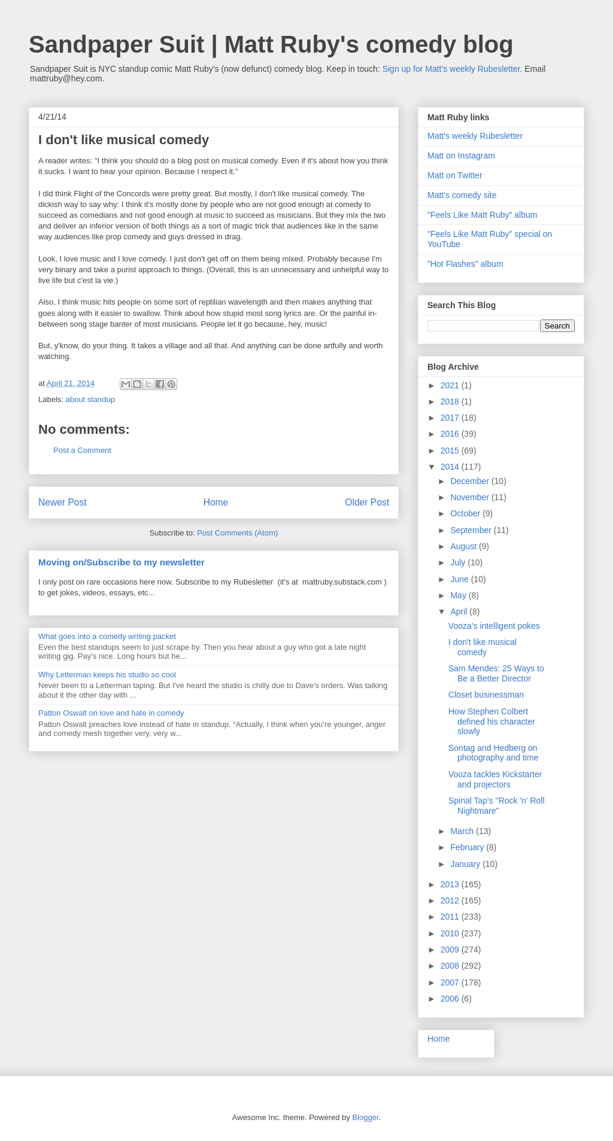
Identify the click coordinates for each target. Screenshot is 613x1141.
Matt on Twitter (454, 175)
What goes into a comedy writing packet (107, 636)
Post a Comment (82, 450)
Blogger (365, 1117)
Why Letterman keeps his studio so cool (107, 674)
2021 (451, 385)
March (463, 831)
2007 (451, 982)
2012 (451, 900)
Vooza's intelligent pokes (494, 626)
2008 (451, 965)
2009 (451, 949)
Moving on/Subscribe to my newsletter (121, 562)
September (471, 530)
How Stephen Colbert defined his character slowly (491, 722)
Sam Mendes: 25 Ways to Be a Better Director (496, 673)
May (459, 595)
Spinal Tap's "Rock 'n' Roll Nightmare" (496, 806)
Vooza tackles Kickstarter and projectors (495, 779)
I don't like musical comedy (482, 647)
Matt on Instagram (461, 155)
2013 (451, 884)
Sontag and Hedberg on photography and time (493, 753)
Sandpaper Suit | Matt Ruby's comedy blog (271, 44)
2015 (451, 450)
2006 (451, 998)
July (459, 562)
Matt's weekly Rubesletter (475, 136)
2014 (451, 466)
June (460, 579)
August (464, 546)
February (468, 847)
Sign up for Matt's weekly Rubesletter (451, 69)
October (466, 513)
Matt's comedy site (462, 195)
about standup (90, 399)
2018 (451, 401)
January (466, 864)
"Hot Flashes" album (465, 264)
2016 (451, 434)
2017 (451, 417)
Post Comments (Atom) (237, 532)
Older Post (367, 502)
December (470, 481)
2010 (451, 933)
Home (216, 502)
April (459, 611)
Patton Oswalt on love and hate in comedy (111, 712)
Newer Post (62, 502)
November (470, 497)
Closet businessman (486, 694)
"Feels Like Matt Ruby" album (482, 215)
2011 (451, 916)
